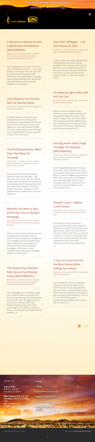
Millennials (79, 212)
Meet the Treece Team (46, 396)
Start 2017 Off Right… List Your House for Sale (69, 44)
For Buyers (26, 56)
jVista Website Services (82, 431)
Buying (39, 381)
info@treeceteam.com (59, 2)
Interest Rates (34, 163)
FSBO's (14, 109)
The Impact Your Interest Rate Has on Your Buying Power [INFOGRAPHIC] (22, 272)
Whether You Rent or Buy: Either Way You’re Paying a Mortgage (23, 213)
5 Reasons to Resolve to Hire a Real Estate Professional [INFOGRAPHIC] (24, 46)
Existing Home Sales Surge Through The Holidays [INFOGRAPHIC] (69, 147)
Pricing (60, 274)
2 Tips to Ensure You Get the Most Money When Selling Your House (68, 264)
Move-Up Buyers (20, 58)
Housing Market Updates (65, 52)
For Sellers (33, 56)
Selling (39, 386)
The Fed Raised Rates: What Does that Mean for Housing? (24, 153)
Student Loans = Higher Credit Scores (67, 204)
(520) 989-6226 (14, 403)
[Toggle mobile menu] (90, 14)
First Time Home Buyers (14, 56)
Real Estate (29, 58)
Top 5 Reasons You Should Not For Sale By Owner (23, 101)
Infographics (11, 58)
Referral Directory (44, 401)
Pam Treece (12, 54)
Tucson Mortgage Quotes (47, 391)
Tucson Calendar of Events (44, 408)
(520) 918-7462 (43, 2)
